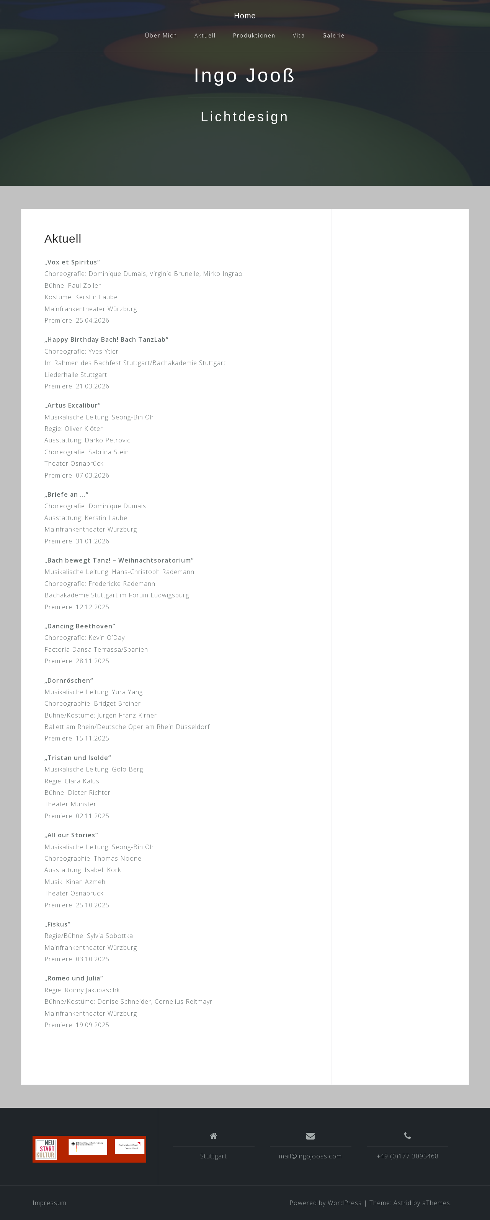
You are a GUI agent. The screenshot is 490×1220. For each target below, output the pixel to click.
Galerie (333, 35)
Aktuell (205, 35)
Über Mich (161, 35)
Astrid (403, 1203)
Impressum (50, 1203)
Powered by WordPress (325, 1203)
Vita (299, 35)
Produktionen (254, 35)
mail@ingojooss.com (310, 1156)
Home (245, 15)
